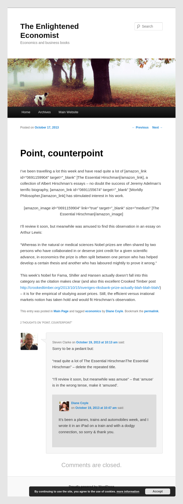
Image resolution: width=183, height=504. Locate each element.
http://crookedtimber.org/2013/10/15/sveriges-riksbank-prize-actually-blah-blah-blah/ (90, 287)
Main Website (69, 112)
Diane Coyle (114, 311)
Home (26, 112)
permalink (151, 311)
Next (157, 127)
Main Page (61, 311)
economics (93, 311)
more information (127, 491)
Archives (44, 112)
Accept (158, 491)
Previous (140, 127)
